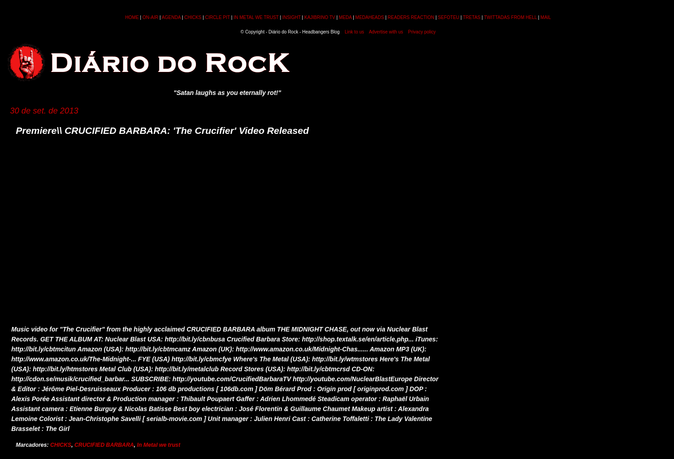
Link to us (354, 31)
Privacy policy (422, 31)
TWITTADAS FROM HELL (510, 17)
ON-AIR (150, 17)
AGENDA (171, 17)
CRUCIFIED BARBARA (104, 445)
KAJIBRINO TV (319, 17)
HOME (132, 17)
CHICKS (192, 17)
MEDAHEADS (370, 17)
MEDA (345, 17)
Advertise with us (386, 31)
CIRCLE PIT (217, 17)
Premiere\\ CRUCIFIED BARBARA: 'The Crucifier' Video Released (162, 130)
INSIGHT (291, 17)
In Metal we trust (158, 445)
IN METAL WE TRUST (256, 17)
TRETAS (471, 17)
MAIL (546, 17)
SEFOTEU (448, 17)
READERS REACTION (411, 17)
